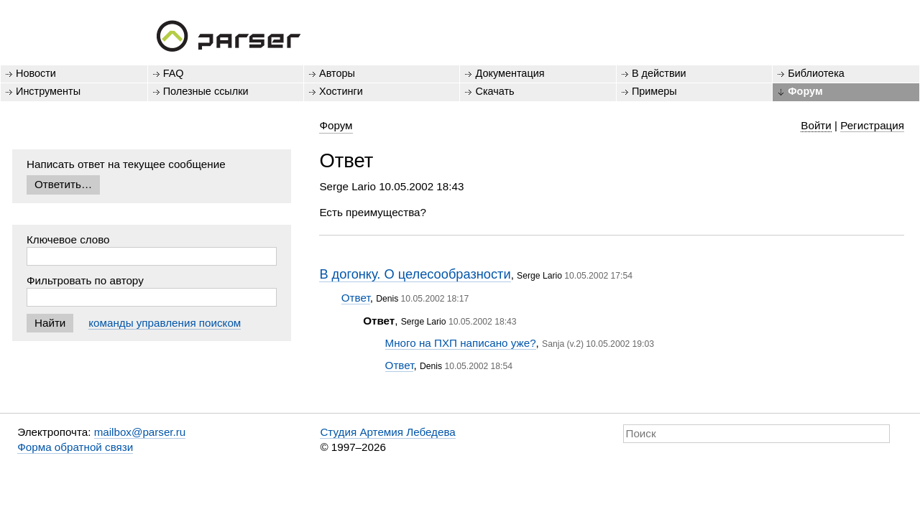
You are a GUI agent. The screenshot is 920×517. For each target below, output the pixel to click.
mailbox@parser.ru (140, 432)
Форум (805, 91)
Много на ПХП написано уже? (460, 343)
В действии (659, 73)
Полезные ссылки (206, 91)
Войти (816, 125)
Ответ (355, 298)
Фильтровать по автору (85, 280)
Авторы (337, 73)
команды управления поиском (164, 323)
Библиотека (816, 73)
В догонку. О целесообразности (414, 273)
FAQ (173, 73)
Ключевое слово (68, 239)
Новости (36, 73)
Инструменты (48, 91)
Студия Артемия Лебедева (387, 432)
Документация (509, 73)
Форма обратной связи (75, 447)
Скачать (494, 91)
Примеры (654, 91)
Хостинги (341, 91)
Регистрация (872, 125)
